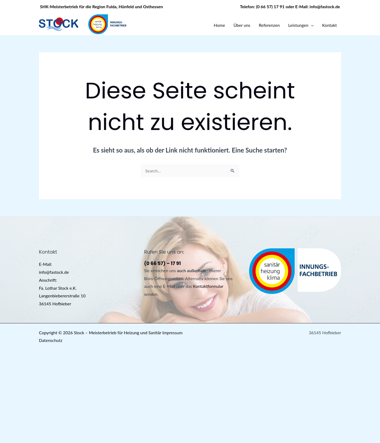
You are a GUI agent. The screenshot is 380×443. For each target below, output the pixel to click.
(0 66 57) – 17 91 (162, 263)
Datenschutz (50, 340)
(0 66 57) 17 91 (270, 6)
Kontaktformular (208, 286)
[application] (311, 25)
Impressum (172, 332)
